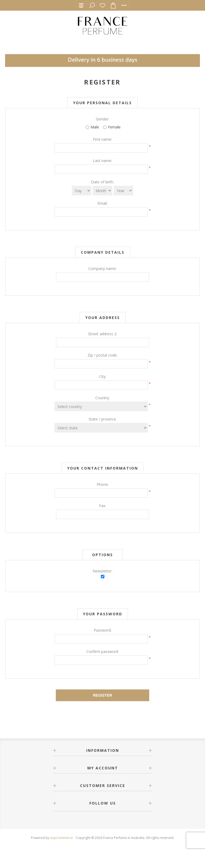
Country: (102, 397)
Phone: (103, 484)
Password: (103, 630)
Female (114, 127)
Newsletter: (102, 571)
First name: (102, 139)
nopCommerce (61, 837)
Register (102, 695)
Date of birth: (102, 181)
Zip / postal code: (102, 355)
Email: (102, 203)
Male (94, 127)
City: (102, 376)
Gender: (102, 119)
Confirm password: (102, 651)
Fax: (102, 505)
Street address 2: (102, 333)
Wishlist (102, 5)
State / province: (103, 419)
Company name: (102, 268)
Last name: (102, 160)
